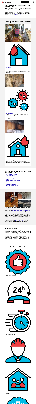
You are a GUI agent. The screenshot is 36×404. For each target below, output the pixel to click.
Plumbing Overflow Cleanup (11, 181)
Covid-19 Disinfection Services (12, 176)
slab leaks (14, 210)
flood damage (27, 210)
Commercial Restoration (10, 175)
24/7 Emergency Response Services (13, 180)
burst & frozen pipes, (21, 210)
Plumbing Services (9, 179)
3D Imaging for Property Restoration (13, 178)
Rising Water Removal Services (12, 185)
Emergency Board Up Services (12, 183)
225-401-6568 (25, 1)
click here (23, 220)
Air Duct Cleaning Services (11, 184)
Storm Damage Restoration (11, 174)
